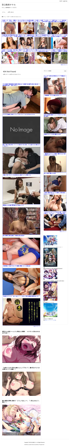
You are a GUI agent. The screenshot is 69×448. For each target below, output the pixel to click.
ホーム (4, 16)
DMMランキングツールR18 (50, 320)
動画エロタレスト (64, 64)
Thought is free (41, 444)
